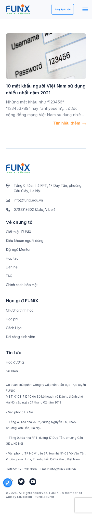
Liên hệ (11, 267)
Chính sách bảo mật (22, 285)
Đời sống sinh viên (20, 337)
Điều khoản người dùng (24, 241)
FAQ (9, 276)
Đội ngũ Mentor (18, 249)
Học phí (12, 319)
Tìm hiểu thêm (69, 123)
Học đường (15, 362)
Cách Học (14, 328)
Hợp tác (12, 258)
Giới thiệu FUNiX (18, 232)
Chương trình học (19, 310)
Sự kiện (12, 371)
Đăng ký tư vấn (63, 9)
